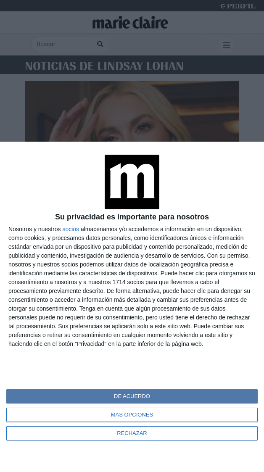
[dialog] (132, 307)
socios (70, 229)
